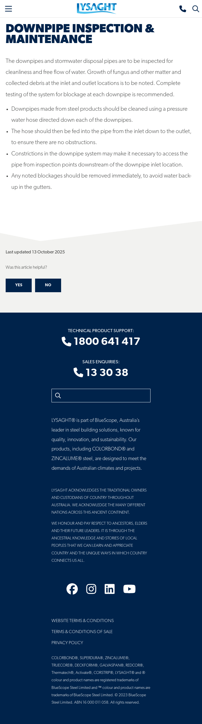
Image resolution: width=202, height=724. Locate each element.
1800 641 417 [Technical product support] (101, 342)
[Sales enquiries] (183, 8)
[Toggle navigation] (8, 8)
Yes (18, 285)
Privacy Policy (67, 643)
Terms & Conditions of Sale (82, 632)
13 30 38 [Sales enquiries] (101, 373)
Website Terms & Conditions (82, 621)
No (48, 285)
